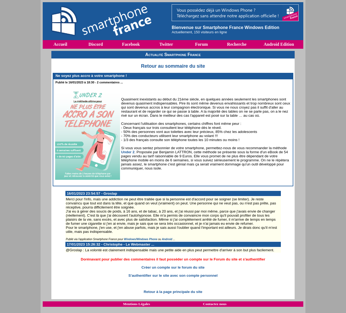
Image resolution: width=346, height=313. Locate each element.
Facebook (131, 44)
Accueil (60, 44)
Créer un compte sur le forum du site (172, 267)
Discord (95, 44)
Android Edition (279, 44)
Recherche (237, 44)
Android (167, 239)
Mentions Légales (136, 304)
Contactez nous (215, 304)
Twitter (166, 44)
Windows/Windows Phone (140, 239)
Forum (201, 44)
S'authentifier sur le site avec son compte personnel (173, 275)
